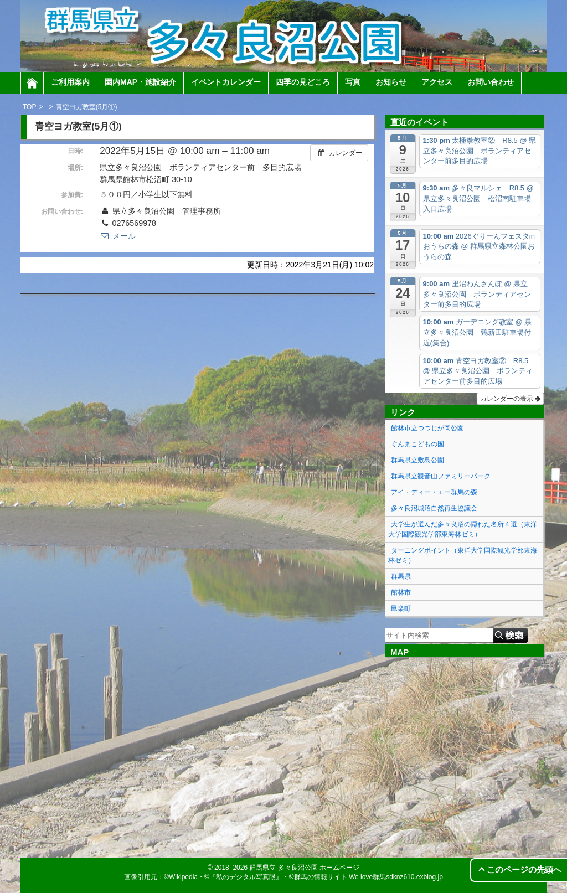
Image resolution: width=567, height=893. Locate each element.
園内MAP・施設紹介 (140, 82)
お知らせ (390, 82)
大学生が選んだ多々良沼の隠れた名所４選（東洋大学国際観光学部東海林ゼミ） (462, 529)
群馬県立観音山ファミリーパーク (441, 476)
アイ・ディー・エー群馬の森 (434, 492)
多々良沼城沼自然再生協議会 (434, 508)
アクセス (436, 82)
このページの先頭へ (524, 869)
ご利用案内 (70, 82)
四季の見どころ (303, 82)
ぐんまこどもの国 (417, 444)
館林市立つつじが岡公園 (427, 428)
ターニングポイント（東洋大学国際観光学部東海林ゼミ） (462, 555)
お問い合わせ (490, 82)
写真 (352, 82)
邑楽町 (401, 608)
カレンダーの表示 (510, 398)
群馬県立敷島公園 (417, 460)
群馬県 (401, 576)
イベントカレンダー (226, 82)
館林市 (401, 592)
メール (117, 235)
